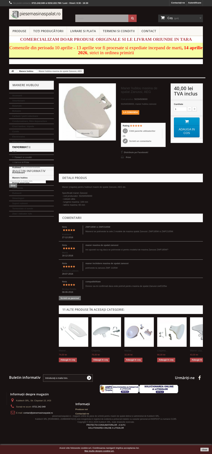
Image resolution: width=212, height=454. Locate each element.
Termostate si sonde (22, 208)
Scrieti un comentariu (140, 141)
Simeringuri (18, 198)
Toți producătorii (48, 31)
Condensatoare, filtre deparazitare (29, 121)
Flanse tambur (19, 147)
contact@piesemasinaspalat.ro (38, 413)
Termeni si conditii (23, 235)
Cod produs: (127, 99)
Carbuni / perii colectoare (25, 116)
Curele (15, 131)
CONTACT (148, 31)
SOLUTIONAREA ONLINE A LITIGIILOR (106, 434)
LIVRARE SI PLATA (83, 31)
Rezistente (17, 188)
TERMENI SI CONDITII (119, 31)
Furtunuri (17, 157)
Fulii (14, 152)
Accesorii (17, 95)
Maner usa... (197, 350)
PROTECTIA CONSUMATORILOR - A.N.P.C (106, 431)
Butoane (16, 111)
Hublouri (16, 167)
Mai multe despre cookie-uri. (99, 451)
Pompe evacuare (20, 183)
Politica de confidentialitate (27, 245)
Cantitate (178, 104)
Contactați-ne (178, 2)
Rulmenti (17, 193)
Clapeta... (97, 350)
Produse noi (81, 409)
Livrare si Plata (22, 240)
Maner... (63, 350)
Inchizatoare (18, 172)
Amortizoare (18, 100)
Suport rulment (20, 203)
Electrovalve (18, 136)
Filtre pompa (18, 142)
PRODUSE (19, 31)
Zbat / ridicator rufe (22, 213)
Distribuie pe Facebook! (136, 152)
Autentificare (194, 2)
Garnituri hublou (20, 162)
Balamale (17, 106)
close (204, 449)
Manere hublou (19, 177)
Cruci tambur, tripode (23, 126)
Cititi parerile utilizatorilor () (139, 133)
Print (128, 157)
